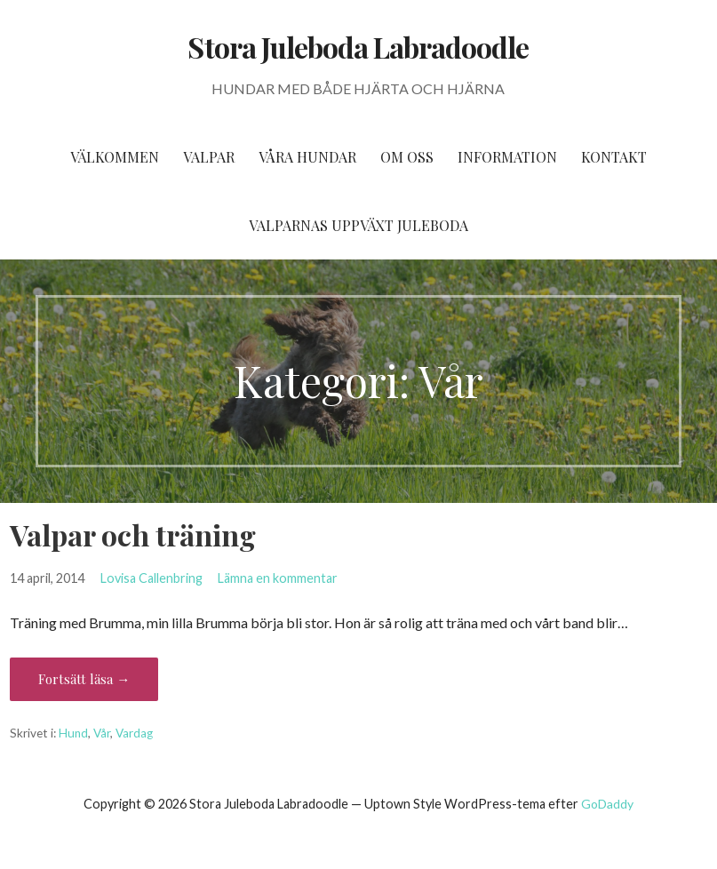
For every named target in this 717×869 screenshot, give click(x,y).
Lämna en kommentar (278, 578)
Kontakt (614, 156)
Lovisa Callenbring (151, 578)
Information (507, 156)
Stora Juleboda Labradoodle (358, 47)
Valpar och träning (133, 534)
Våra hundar (307, 156)
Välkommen (114, 156)
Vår (101, 733)
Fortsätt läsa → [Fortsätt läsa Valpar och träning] (84, 679)
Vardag (134, 733)
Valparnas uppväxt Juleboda (358, 225)
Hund (73, 733)
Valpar (209, 156)
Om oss (407, 156)
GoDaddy (607, 803)
